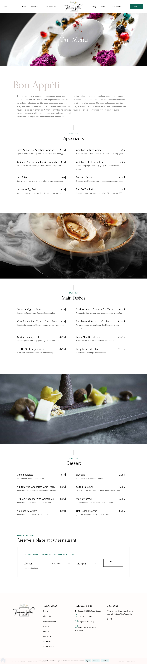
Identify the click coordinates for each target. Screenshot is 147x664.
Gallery (46, 626)
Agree (88, 661)
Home (45, 611)
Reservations (48, 646)
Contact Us (47, 636)
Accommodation (49, 621)
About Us (47, 616)
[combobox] (34, 563)
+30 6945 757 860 (85, 616)
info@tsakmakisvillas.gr (86, 622)
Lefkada (46, 631)
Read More (105, 661)
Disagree (96, 661)
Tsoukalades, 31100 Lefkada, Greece (88, 611)
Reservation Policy (50, 641)
